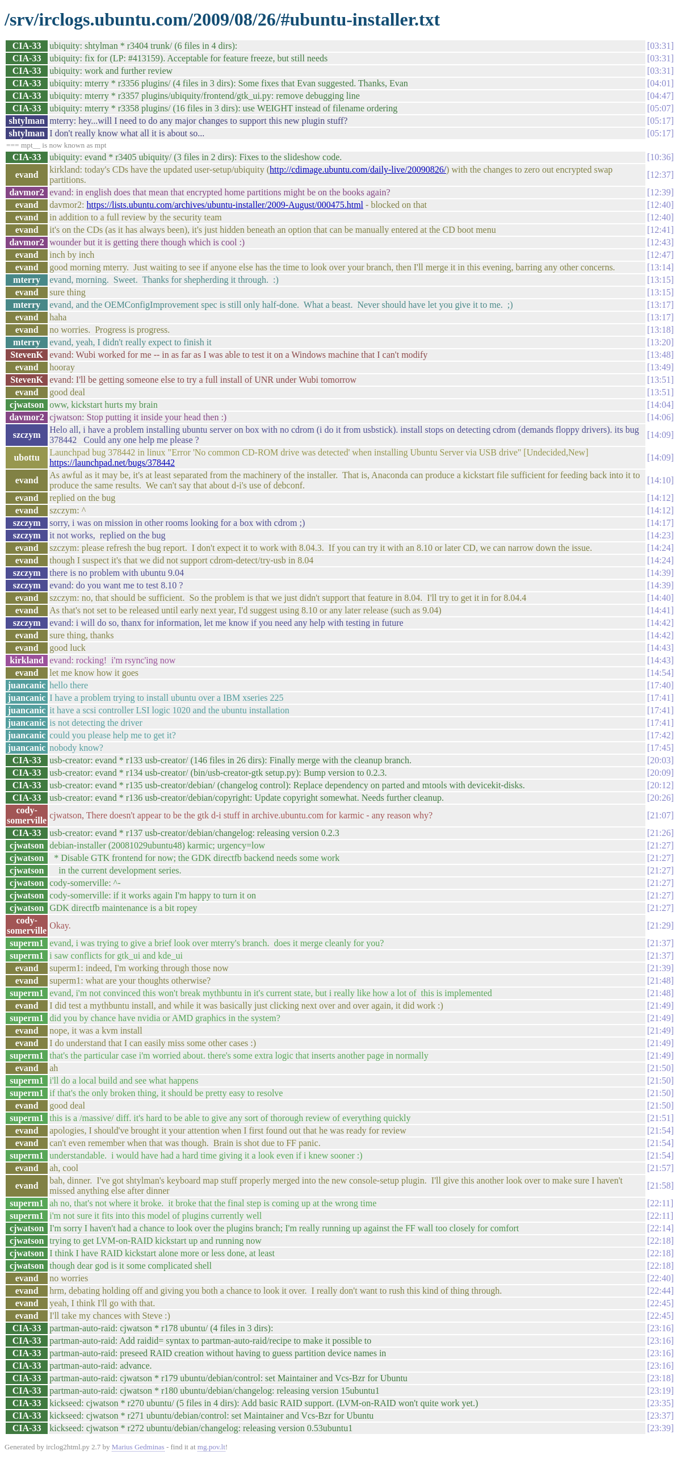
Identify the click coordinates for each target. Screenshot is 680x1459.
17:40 (660, 685)
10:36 (660, 157)
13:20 (660, 342)
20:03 (660, 760)
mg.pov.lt (211, 1447)
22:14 (660, 1228)
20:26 (660, 797)
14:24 (660, 548)
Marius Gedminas (138, 1447)
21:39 (660, 968)
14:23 (660, 535)
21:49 (660, 1005)
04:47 (660, 96)
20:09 (660, 772)
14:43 (660, 648)
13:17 (660, 305)
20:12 (660, 785)
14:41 (660, 610)
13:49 (660, 367)
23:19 (660, 1390)
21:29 (660, 925)
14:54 (660, 673)
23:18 (660, 1378)
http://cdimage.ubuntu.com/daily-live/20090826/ (358, 169)
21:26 (660, 833)
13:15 (660, 280)
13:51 (660, 379)
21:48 (660, 980)
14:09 (660, 435)
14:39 (660, 573)
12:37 (660, 174)
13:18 (660, 330)
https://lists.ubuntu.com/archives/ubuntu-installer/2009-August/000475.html (225, 205)
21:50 (660, 1068)
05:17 (660, 121)
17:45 (660, 748)
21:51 (660, 1118)
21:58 (660, 1185)
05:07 (660, 108)
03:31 (660, 46)
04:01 (660, 83)
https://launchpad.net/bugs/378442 (112, 462)
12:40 (660, 205)
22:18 (660, 1240)
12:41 (660, 230)
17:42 (660, 735)
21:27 (660, 845)
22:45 (660, 1303)
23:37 (660, 1415)
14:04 (660, 404)
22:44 (660, 1290)
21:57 (660, 1168)
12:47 (660, 255)
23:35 (660, 1403)
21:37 (660, 943)
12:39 (660, 192)
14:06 (660, 417)
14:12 (660, 498)
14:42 (660, 623)
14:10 (660, 480)
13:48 (660, 354)
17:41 (660, 698)
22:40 (660, 1278)
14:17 (660, 523)
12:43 (660, 242)
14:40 (660, 598)
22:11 (660, 1203)
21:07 (660, 815)
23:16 (660, 1328)
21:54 (660, 1130)
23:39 (660, 1428)
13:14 (660, 267)
